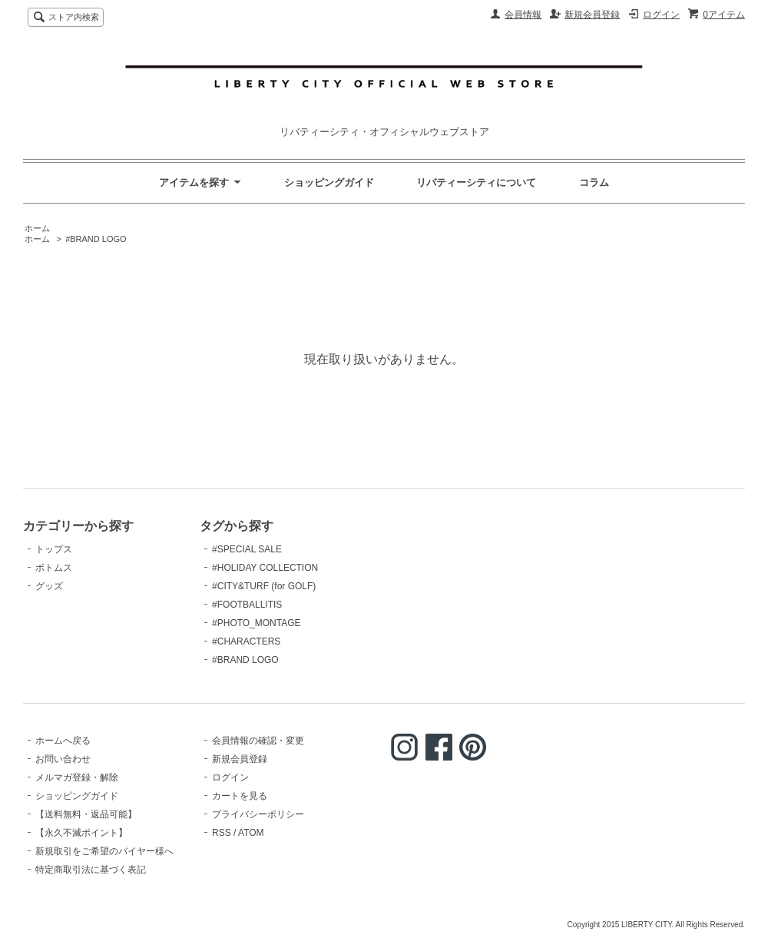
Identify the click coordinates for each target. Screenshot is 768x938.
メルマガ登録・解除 (76, 777)
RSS (221, 832)
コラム (594, 182)
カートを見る (239, 796)
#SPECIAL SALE (247, 549)
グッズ (49, 586)
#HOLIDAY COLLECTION (265, 567)
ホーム (37, 228)
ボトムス (53, 567)
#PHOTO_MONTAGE (256, 623)
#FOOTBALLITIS (247, 604)
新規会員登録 (592, 14)
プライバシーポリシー (258, 814)
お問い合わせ (63, 759)
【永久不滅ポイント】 (81, 832)
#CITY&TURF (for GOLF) (264, 586)
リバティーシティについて (476, 182)
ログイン (661, 14)
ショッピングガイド (329, 182)
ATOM (251, 832)
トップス (53, 549)
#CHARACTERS (246, 641)
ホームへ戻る (63, 740)
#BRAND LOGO (95, 239)
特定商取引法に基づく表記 (90, 869)
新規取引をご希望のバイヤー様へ (104, 851)
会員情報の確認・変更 (258, 740)
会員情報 (523, 14)
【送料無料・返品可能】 (86, 814)
